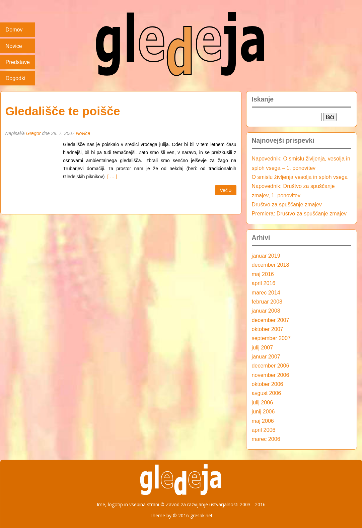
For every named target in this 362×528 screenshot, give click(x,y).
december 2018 (270, 265)
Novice (14, 46)
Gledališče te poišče (62, 111)
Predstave (18, 62)
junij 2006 (263, 411)
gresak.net (201, 515)
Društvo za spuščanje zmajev (287, 204)
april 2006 (264, 430)
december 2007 (270, 320)
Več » (225, 190)
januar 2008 (266, 311)
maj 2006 (263, 421)
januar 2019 (266, 256)
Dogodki (15, 78)
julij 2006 (262, 402)
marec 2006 (266, 439)
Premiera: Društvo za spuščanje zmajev (299, 213)
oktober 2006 (267, 384)
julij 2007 (262, 347)
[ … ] (111, 176)
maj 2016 (263, 274)
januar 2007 (266, 356)
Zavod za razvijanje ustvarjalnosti (202, 504)
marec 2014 (266, 292)
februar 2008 (267, 302)
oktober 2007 (267, 329)
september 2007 (271, 338)
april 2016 (264, 283)
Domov (14, 29)
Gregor (33, 133)
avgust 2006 (266, 393)
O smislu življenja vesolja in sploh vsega (300, 177)
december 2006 (270, 365)
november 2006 (270, 375)
